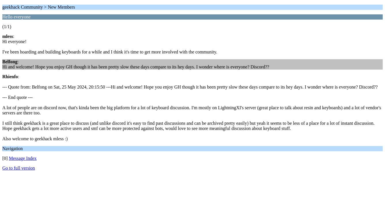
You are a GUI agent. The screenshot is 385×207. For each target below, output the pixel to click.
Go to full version (18, 168)
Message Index (23, 158)
